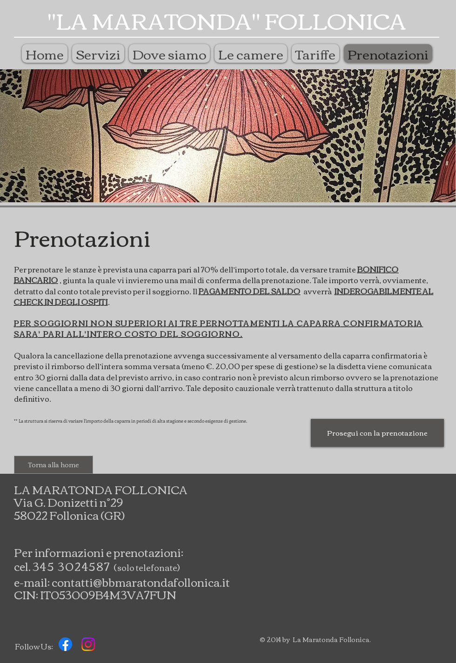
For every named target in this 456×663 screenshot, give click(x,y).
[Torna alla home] (53, 465)
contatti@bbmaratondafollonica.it (141, 581)
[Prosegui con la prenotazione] (377, 433)
